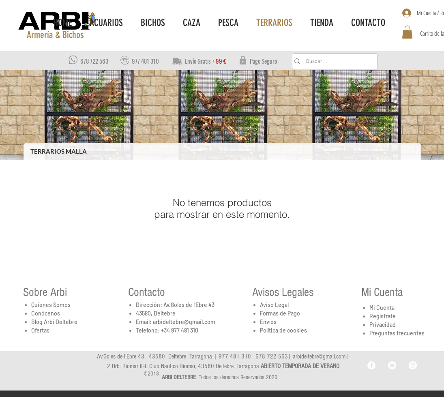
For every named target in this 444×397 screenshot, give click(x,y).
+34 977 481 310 (179, 330)
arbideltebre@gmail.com (184, 321)
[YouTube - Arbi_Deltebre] (392, 365)
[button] (55, 35)
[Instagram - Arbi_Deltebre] (413, 365)
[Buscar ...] (333, 61)
